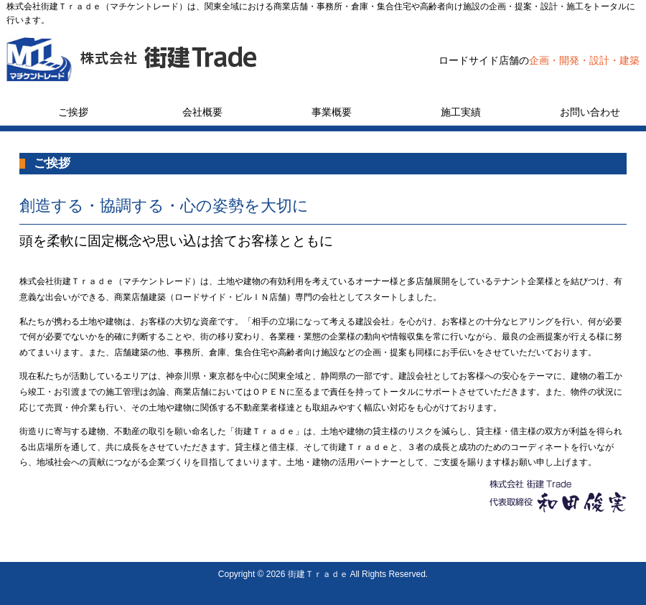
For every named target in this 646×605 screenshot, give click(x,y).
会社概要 (202, 112)
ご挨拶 (73, 112)
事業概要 (332, 112)
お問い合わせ (590, 112)
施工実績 (461, 112)
